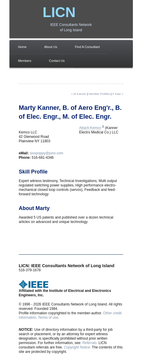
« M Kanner (78, 93)
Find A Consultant (87, 47)
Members (24, 60)
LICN (59, 12)
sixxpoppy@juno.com (46, 153)
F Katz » (117, 93)
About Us (50, 47)
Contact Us (57, 60)
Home (22, 47)
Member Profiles (99, 93)
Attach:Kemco (90, 128)
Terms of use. (48, 317)
